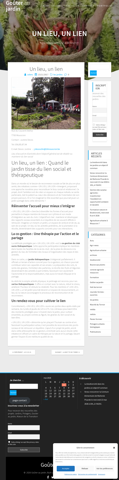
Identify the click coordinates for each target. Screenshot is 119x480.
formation (94, 272)
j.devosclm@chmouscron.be (47, 149)
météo (93, 309)
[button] (114, 448)
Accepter (65, 468)
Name (95, 101)
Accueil (58, 5)
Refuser (85, 468)
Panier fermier (96, 314)
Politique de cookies (70, 474)
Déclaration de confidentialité (87, 474)
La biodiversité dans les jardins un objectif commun (99, 160)
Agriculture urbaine (98, 245)
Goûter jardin (18, 6)
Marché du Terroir (97, 299)
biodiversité (95, 254)
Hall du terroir (96, 282)
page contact (20, 395)
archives (93, 250)
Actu (92, 235)
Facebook (72, 5)
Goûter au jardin (96, 277)
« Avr (46, 399)
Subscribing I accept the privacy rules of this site (99, 122)
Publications (95, 326)
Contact (88, 5)
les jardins (58, 74)
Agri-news (94, 240)
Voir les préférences (104, 468)
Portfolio (104, 5)
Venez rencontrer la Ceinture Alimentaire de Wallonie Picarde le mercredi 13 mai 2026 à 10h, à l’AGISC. (99, 174)
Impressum (101, 474)
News (46, 5)
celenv (30, 74)
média (92, 304)
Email (94, 110)
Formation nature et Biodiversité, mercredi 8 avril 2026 (99, 207)
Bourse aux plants (97, 259)
